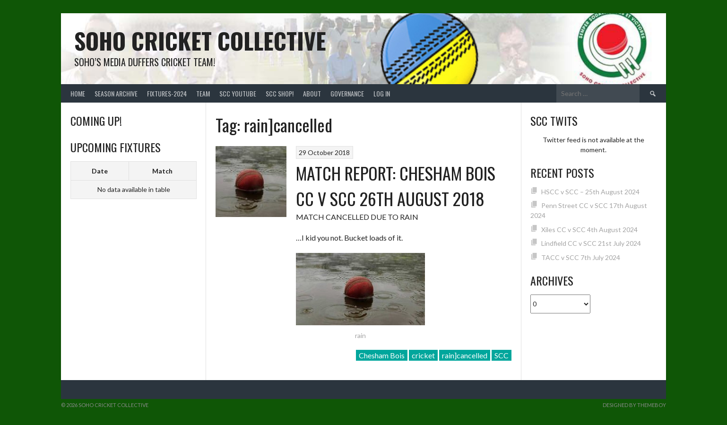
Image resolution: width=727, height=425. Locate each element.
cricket (423, 355)
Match (162, 171)
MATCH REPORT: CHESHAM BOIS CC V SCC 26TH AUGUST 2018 (395, 185)
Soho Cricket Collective (200, 40)
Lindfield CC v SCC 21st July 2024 (591, 243)
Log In (381, 93)
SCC (501, 355)
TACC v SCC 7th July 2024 (580, 257)
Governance (347, 93)
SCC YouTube (237, 93)
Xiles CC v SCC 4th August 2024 (589, 230)
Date (100, 171)
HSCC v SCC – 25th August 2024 (590, 192)
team (203, 93)
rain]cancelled (464, 355)
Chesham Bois (382, 355)
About (312, 93)
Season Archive (116, 93)
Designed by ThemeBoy (634, 405)
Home (77, 93)
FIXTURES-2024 (167, 93)
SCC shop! (280, 93)
